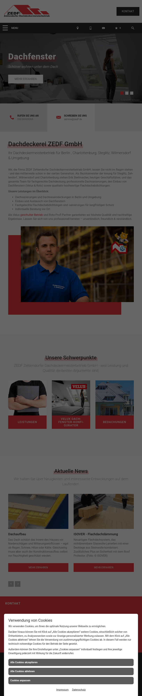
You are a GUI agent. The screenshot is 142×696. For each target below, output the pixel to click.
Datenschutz (79, 689)
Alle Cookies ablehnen (22, 671)
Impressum (62, 689)
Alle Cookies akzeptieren (24, 662)
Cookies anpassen (20, 680)
